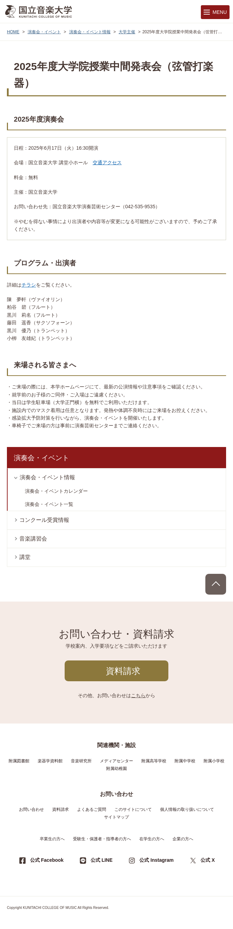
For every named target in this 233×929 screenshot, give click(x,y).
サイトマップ (116, 817)
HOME (13, 31)
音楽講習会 (33, 539)
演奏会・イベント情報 (90, 31)
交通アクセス (107, 162)
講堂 (24, 557)
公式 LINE (102, 860)
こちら (138, 695)
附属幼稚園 (116, 768)
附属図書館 (19, 761)
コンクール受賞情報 (44, 520)
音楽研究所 (81, 761)
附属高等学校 (153, 761)
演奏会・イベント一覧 (49, 504)
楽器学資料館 (50, 761)
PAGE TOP (215, 584)
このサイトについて (133, 809)
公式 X (208, 860)
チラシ (28, 285)
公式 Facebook (47, 860)
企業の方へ (183, 838)
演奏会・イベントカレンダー (56, 491)
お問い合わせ (31, 809)
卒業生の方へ (52, 838)
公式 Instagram (156, 860)
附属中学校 (185, 761)
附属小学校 (214, 761)
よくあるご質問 (91, 809)
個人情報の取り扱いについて (187, 809)
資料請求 (123, 671)
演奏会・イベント (44, 31)
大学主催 (127, 31)
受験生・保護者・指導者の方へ (102, 838)
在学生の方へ (151, 838)
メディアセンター (116, 761)
